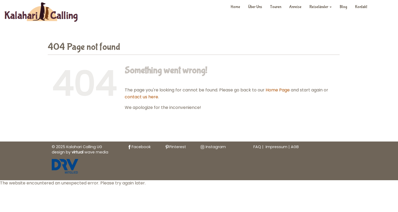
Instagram (213, 146)
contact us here (141, 97)
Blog (343, 6)
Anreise (295, 6)
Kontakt (361, 6)
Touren (275, 6)
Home (235, 6)
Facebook (139, 146)
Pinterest (175, 146)
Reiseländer (320, 6)
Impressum (277, 146)
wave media (90, 152)
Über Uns (255, 6)
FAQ (257, 146)
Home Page (278, 90)
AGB (295, 146)
